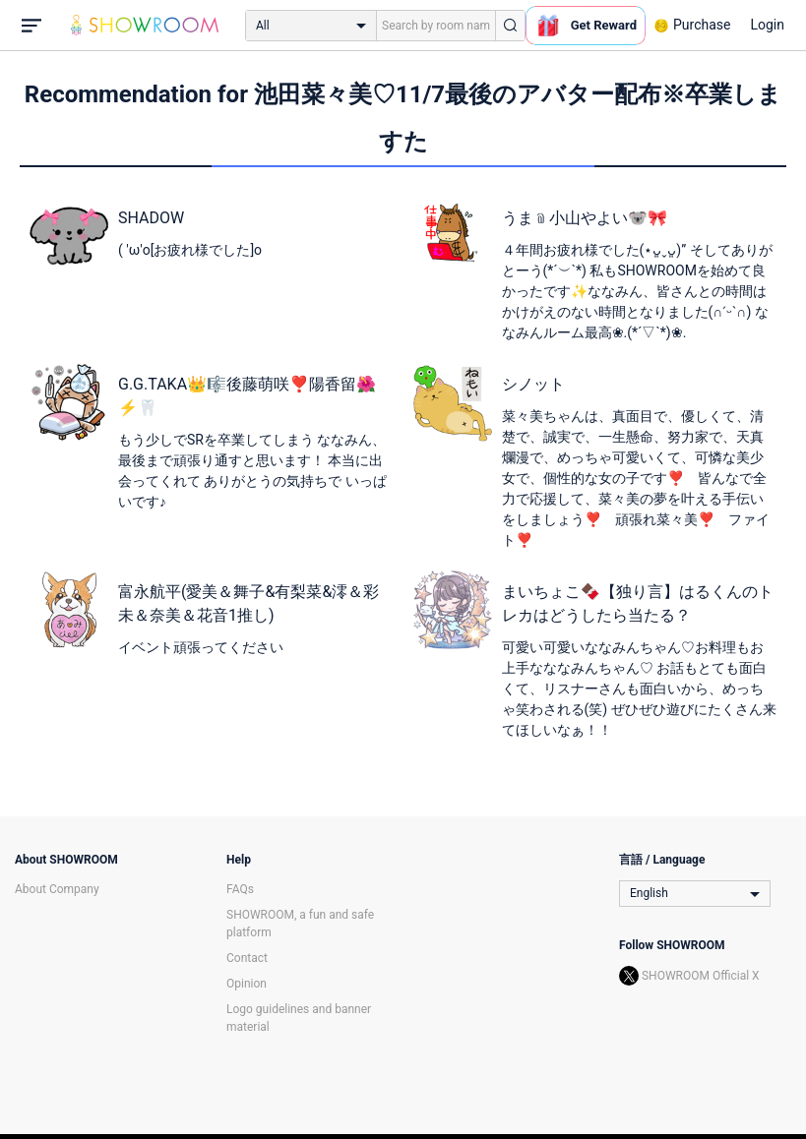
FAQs (240, 889)
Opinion (246, 983)
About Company (57, 889)
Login (767, 24)
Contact (247, 958)
